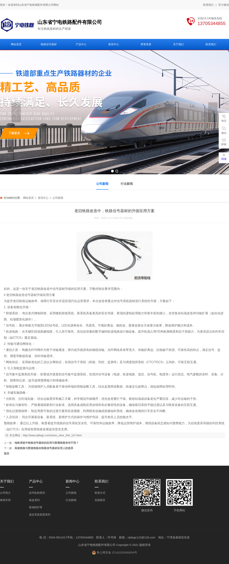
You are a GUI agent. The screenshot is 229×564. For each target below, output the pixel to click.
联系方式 (100, 492)
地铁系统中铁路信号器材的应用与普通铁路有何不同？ (47, 442)
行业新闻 (71, 500)
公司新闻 (57, 197)
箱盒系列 (34, 500)
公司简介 (5, 492)
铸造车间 (5, 500)
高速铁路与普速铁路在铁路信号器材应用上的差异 (44, 448)
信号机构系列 (37, 492)
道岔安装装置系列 (39, 514)
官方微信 (223, 5)
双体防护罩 (35, 507)
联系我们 (208, 4)
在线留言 (100, 500)
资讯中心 (43, 197)
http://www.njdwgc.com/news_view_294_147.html (52, 435)
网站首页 (28, 197)
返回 (6, 453)
